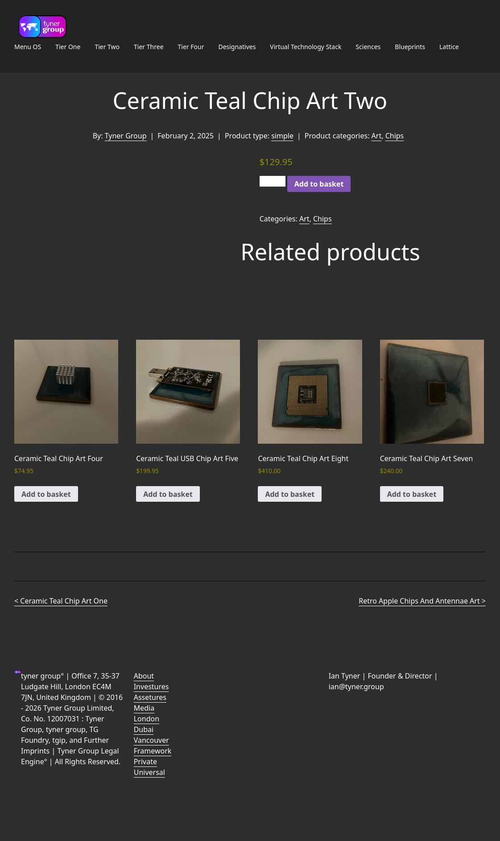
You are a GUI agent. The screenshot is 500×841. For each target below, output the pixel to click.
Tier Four (191, 46)
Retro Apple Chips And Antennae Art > (422, 601)
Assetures (150, 697)
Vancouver (151, 740)
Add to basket (319, 184)
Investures (151, 686)
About (144, 676)
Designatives (237, 46)
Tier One (67, 46)
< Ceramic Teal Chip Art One (60, 601)
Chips (394, 136)
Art (377, 136)
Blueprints (410, 46)
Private (145, 761)
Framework (153, 751)
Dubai (144, 729)
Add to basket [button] (46, 494)
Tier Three (148, 46)
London (146, 719)
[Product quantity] (272, 181)
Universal (149, 772)
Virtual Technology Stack (305, 46)
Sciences (367, 46)
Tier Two (107, 46)
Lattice (449, 46)
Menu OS (27, 46)
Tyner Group (126, 136)
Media (144, 708)
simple (282, 136)
